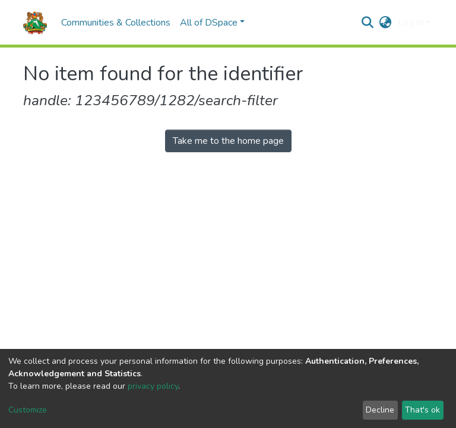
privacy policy (153, 386)
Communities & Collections (115, 22)
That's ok (422, 410)
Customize (27, 410)
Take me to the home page (228, 140)
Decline (380, 410)
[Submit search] (368, 22)
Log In (410, 22)
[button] (385, 22)
